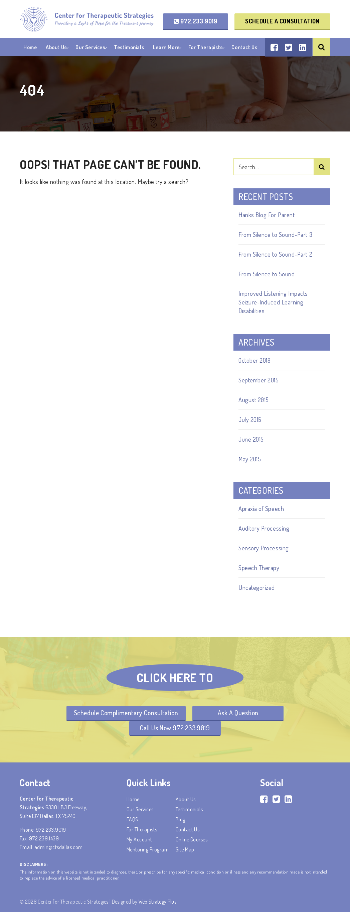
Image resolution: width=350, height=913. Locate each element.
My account (139, 840)
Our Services (90, 48)
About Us (56, 48)
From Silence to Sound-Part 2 (276, 254)
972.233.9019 (195, 21)
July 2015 (250, 419)
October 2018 (255, 360)
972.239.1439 (44, 839)
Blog (180, 820)
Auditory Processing (264, 528)
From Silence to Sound (267, 274)
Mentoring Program (148, 850)
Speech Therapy (259, 567)
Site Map (185, 850)
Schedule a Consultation (282, 21)
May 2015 (250, 459)
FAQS (132, 820)
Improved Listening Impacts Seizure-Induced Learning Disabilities (273, 302)
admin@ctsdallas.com (58, 848)
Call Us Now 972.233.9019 (175, 728)
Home (30, 48)
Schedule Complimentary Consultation (124, 713)
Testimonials (129, 48)
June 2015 (251, 439)
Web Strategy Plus (158, 902)
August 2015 (254, 399)
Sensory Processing (263, 548)
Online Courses (192, 840)
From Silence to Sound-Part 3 (276, 234)
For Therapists (205, 48)
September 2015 (259, 380)
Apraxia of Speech (261, 508)
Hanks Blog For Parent (267, 214)
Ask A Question (239, 713)
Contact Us (244, 48)
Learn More (166, 48)
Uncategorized (256, 587)
